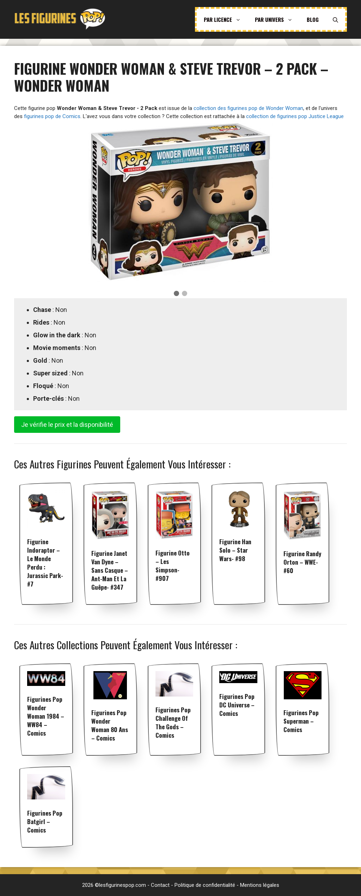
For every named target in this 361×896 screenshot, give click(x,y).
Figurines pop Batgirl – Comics (44, 821)
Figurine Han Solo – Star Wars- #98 (235, 550)
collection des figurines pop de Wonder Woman (248, 108)
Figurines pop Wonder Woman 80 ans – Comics (109, 725)
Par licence (226, 19)
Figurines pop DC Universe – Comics (237, 705)
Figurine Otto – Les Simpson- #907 (172, 565)
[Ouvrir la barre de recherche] (335, 19)
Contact (160, 885)
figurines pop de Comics (52, 116)
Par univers (277, 19)
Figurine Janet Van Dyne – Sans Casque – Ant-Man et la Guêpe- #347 (109, 570)
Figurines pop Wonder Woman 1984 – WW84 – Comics (45, 716)
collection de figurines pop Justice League (295, 116)
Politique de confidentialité (205, 885)
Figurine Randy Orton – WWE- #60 (302, 562)
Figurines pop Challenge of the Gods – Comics (173, 722)
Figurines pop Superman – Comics (301, 721)
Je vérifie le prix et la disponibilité (67, 424)
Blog (313, 19)
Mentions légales (259, 885)
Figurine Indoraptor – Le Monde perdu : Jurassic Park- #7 (45, 562)
